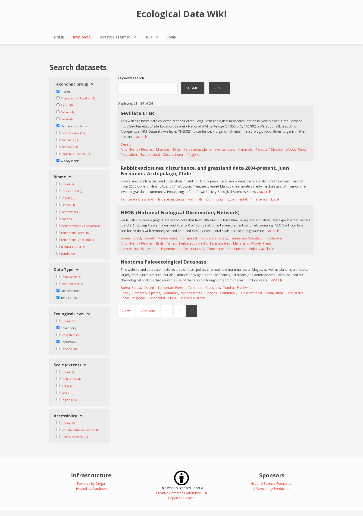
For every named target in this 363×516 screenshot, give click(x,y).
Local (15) (67, 393)
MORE (139, 137)
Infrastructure (91, 475)
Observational (173, 154)
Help (148, 37)
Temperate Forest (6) (75, 233)
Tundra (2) (68, 254)
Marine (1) (67, 219)
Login (171, 37)
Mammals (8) (69, 140)
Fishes (171, 243)
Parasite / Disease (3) (75, 154)
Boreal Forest (131, 238)
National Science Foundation (271, 483)
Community (215, 199)
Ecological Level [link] (69, 314)
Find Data (82, 37)
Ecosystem (149, 248)
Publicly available (261, 248)
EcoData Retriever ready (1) (79, 430)
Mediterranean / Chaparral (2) (81, 226)
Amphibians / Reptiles (137, 149)
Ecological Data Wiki (182, 13)
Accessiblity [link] (65, 416)
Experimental (150, 154)
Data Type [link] (63, 269)
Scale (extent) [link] (67, 365)
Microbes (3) (69, 147)
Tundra (228, 287)
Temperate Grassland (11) (78, 240)
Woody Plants (296, 149)
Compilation (274, 293)
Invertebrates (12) (73, 133)
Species (211, 293)
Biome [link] (60, 177)
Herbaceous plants (197, 149)
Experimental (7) (72, 284)
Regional (193, 154)
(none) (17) (68, 321)
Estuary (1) (68, 205)
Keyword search (130, 78)
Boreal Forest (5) (72, 191)
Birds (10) (67, 105)
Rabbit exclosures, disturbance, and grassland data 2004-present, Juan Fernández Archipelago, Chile (205, 171)
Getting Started (115, 37)
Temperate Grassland (137, 199)
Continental (236, 248)
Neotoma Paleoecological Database (163, 262)
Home (59, 37)
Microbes (163, 149)
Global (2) (67, 386)
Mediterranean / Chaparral (177, 238)
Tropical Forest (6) (73, 247)
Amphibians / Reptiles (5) (78, 98)
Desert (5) (67, 198)
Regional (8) (69, 400)
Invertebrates (224, 149)
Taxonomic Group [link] (71, 84)
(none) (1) (67, 184)
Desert (126, 144)
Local (275, 199)
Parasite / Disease (269, 149)
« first (126, 311)
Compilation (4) (71, 277)
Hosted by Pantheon (91, 488)
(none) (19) (68, 423)
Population (129, 154)
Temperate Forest (213, 238)
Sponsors (272, 475)
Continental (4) (71, 379)
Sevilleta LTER (137, 113)
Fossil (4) (66, 119)
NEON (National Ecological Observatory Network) (180, 212)
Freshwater (274, 238)
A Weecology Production (271, 488)
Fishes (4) (67, 112)
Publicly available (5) (74, 437)
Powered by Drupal (91, 483)
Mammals (244, 149)
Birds (176, 149)
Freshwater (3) (70, 212)
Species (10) (69, 349)
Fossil (125, 293)
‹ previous (148, 311)
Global (172, 298)
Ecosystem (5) (70, 335)
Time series (258, 199)
